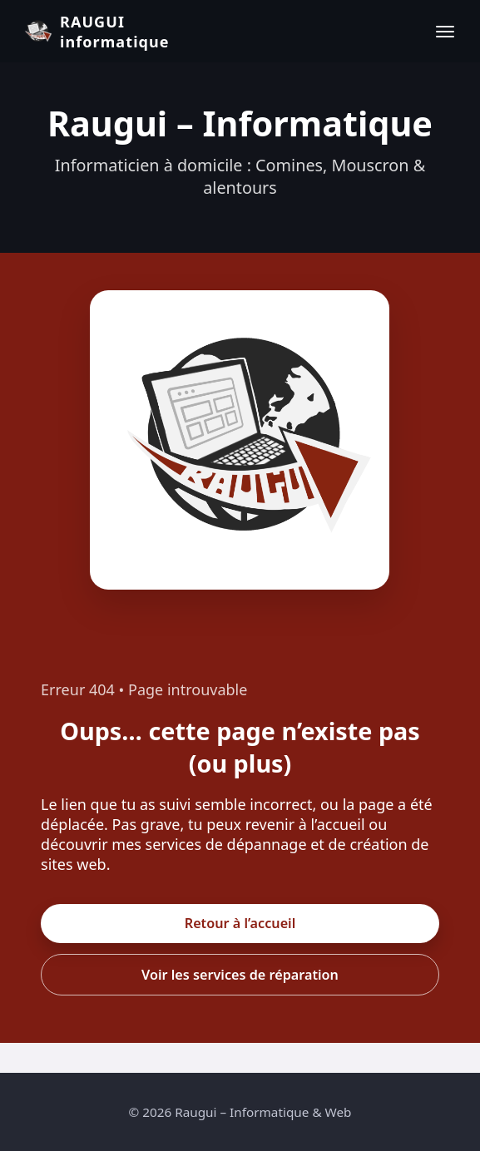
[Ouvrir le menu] (445, 31)
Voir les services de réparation (240, 975)
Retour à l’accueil (240, 923)
